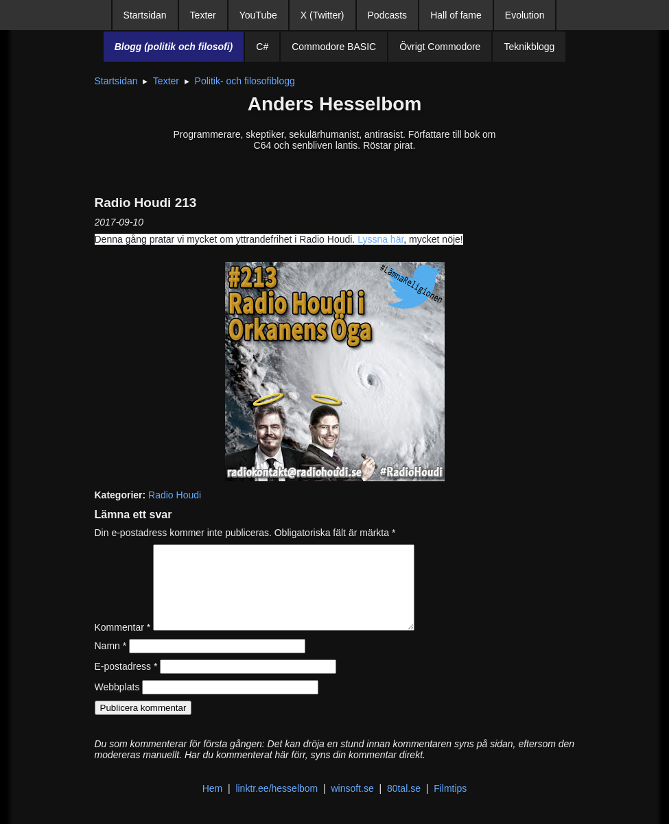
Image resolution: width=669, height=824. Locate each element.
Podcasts (388, 15)
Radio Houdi (174, 494)
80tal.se (404, 804)
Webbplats (117, 703)
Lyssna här (380, 239)
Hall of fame (456, 15)
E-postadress (126, 682)
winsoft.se (352, 804)
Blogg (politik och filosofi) (174, 46)
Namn (111, 662)
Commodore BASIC (334, 46)
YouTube (258, 15)
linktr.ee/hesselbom (276, 804)
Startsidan (145, 15)
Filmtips (450, 804)
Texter (203, 15)
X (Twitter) (322, 15)
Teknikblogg (529, 46)
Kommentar (123, 643)
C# (262, 46)
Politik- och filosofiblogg (245, 80)
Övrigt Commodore (439, 46)
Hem (212, 804)
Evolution (525, 15)
